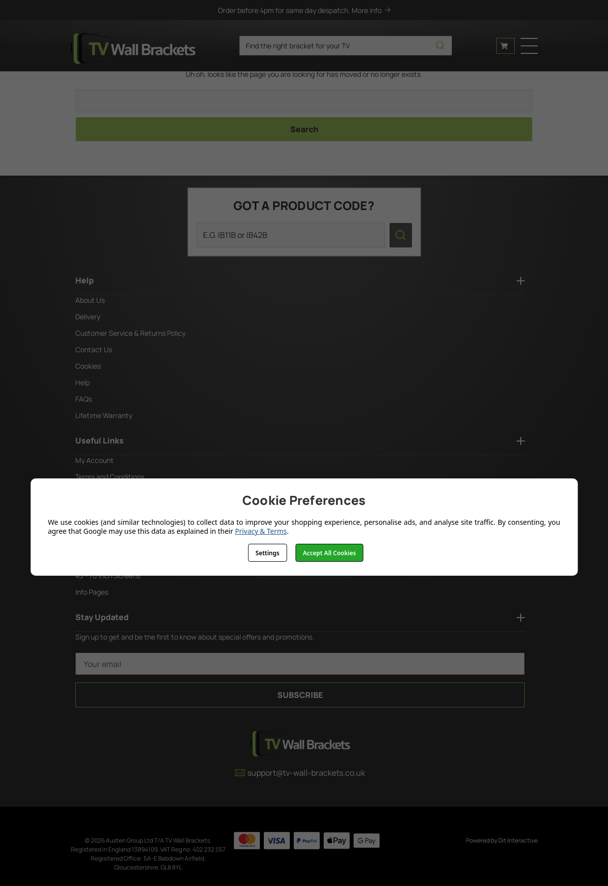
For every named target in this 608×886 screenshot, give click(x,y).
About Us (90, 300)
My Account (94, 460)
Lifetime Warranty (103, 415)
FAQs (83, 399)
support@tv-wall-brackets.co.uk (300, 772)
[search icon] (440, 45)
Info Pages (91, 592)
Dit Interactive (518, 840)
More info (371, 10)
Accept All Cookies (329, 553)
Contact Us (93, 349)
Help (82, 382)
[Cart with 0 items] (505, 46)
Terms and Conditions (109, 476)
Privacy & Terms (261, 531)
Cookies (88, 366)
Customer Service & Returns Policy (130, 333)
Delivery (87, 316)
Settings (267, 553)
